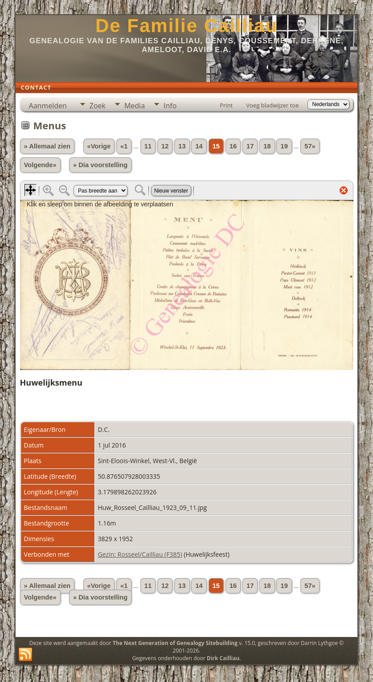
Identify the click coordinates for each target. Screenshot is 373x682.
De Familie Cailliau (186, 25)
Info (170, 106)
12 (164, 146)
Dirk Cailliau (223, 658)
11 (148, 146)
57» (309, 146)
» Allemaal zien (47, 146)
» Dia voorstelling (100, 164)
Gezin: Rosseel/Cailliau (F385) (140, 554)
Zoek (98, 106)
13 (181, 146)
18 (267, 146)
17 (250, 146)
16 (233, 146)
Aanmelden (48, 106)
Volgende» (40, 164)
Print (226, 105)
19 (283, 146)
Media (134, 106)
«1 (123, 146)
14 (198, 146)
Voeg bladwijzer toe (272, 105)
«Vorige (99, 146)
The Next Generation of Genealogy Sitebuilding (175, 643)
